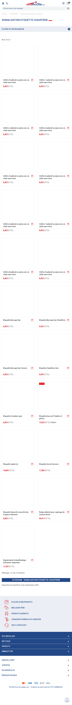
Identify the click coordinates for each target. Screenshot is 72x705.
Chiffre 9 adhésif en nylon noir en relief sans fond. (52, 273)
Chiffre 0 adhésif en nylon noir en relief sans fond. (16, 81)
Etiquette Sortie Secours (49, 464)
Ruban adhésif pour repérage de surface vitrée (52, 513)
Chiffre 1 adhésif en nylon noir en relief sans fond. (52, 81)
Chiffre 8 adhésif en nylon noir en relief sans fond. (16, 273)
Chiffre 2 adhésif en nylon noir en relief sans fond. (16, 129)
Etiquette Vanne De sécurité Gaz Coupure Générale (16, 513)
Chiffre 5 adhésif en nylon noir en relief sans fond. (52, 177)
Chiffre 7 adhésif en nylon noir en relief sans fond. (52, 225)
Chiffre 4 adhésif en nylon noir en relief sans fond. (16, 177)
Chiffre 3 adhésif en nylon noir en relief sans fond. (52, 129)
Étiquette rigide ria (10, 464)
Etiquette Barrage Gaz (12, 320)
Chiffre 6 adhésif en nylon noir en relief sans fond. (16, 225)
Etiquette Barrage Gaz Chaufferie (52, 320)
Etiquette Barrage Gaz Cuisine (15, 368)
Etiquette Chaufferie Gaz (49, 368)
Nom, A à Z (7, 40)
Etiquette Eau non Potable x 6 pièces (50, 417)
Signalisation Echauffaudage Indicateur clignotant (14, 561)
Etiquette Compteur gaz (12, 416)
